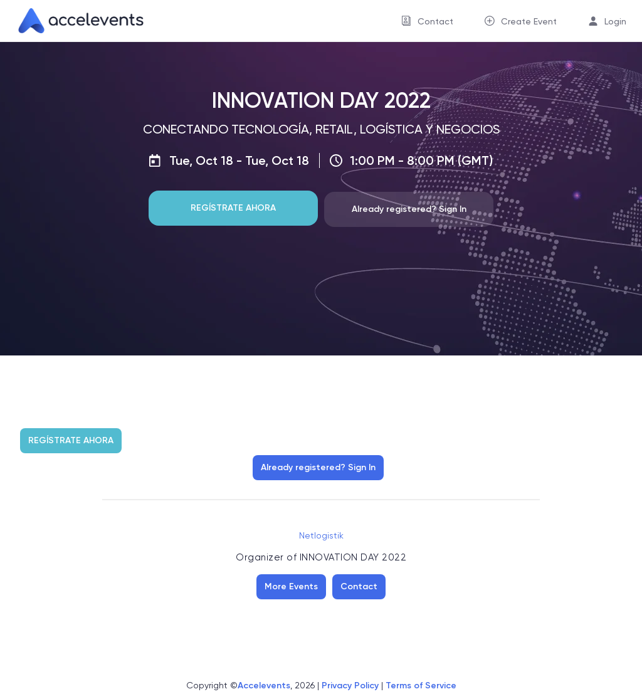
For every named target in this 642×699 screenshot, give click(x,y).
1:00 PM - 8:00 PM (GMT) (421, 160)
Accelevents (264, 685)
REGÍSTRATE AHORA (233, 207)
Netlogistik (321, 535)
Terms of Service (421, 685)
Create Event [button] (529, 21)
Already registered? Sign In (409, 209)
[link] (76, 20)
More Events (291, 586)
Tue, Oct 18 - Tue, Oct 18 (239, 160)
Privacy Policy (350, 685)
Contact (358, 586)
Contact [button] (435, 21)
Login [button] (615, 21)
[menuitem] (427, 21)
